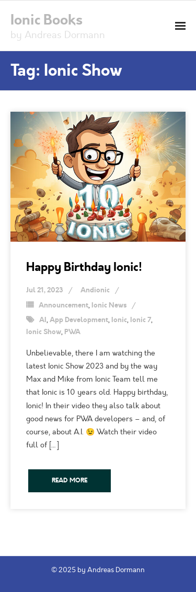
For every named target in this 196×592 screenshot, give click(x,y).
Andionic (95, 290)
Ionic (119, 320)
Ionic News (108, 305)
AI (43, 320)
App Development (79, 320)
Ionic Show (43, 332)
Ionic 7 (140, 320)
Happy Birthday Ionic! (84, 267)
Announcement (63, 305)
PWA (72, 332)
